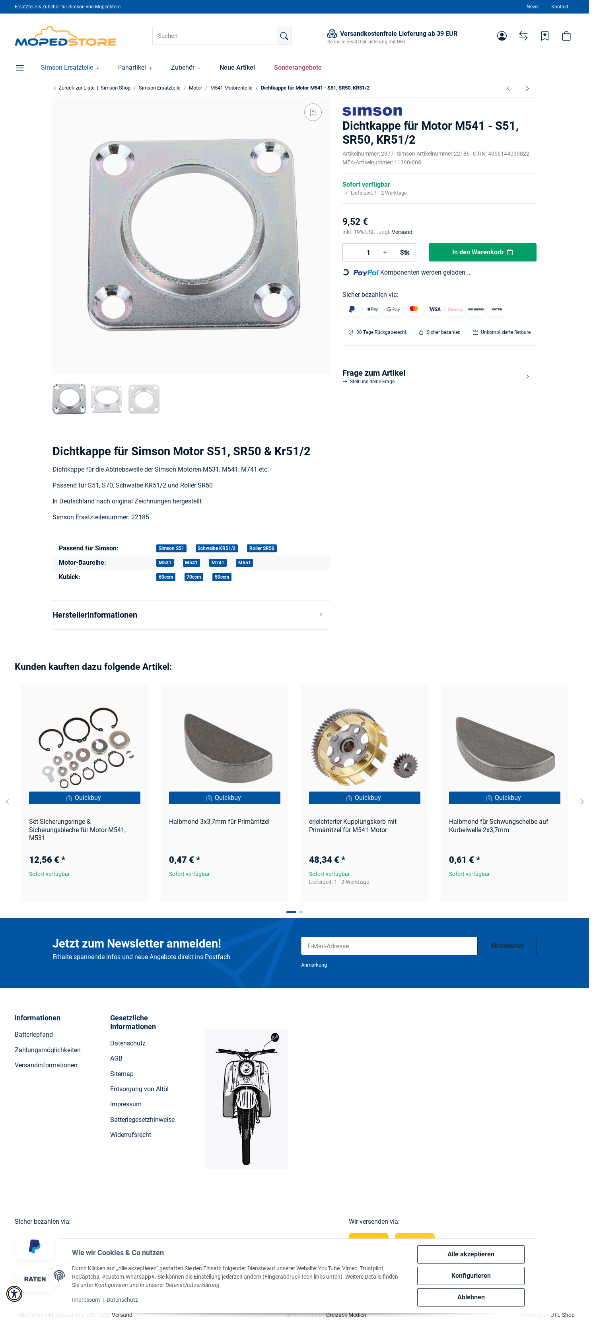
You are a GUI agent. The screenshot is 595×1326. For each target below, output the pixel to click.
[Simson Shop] (66, 36)
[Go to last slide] (7, 801)
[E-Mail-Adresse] (389, 946)
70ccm (194, 577)
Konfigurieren (471, 1275)
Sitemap (122, 1074)
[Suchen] (222, 36)
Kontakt (559, 7)
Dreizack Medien (346, 1315)
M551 (244, 563)
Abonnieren (507, 946)
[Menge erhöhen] (385, 252)
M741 (218, 563)
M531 (165, 563)
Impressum (86, 1300)
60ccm (166, 577)
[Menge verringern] (352, 252)
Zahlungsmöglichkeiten (48, 1050)
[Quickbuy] (84, 798)
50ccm (222, 577)
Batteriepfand (34, 1034)
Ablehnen (471, 1297)
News (533, 7)
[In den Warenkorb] (483, 252)
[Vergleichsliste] (523, 35)
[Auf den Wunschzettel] (313, 112)
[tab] (291, 912)
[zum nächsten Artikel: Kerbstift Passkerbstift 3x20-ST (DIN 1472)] (527, 88)
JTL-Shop (563, 1315)
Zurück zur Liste (73, 88)
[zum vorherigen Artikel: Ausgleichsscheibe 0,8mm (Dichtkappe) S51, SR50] (508, 88)
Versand (402, 232)
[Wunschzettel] (545, 35)
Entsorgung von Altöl (139, 1089)
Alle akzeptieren (470, 1254)
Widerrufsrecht (130, 1135)
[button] (502, 35)
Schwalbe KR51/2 (216, 548)
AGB (116, 1058)
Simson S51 (171, 548)
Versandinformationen (46, 1065)
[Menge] (369, 252)
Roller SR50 (261, 548)
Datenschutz (122, 1300)
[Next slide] (581, 801)
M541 (191, 563)
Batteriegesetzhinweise (142, 1119)
